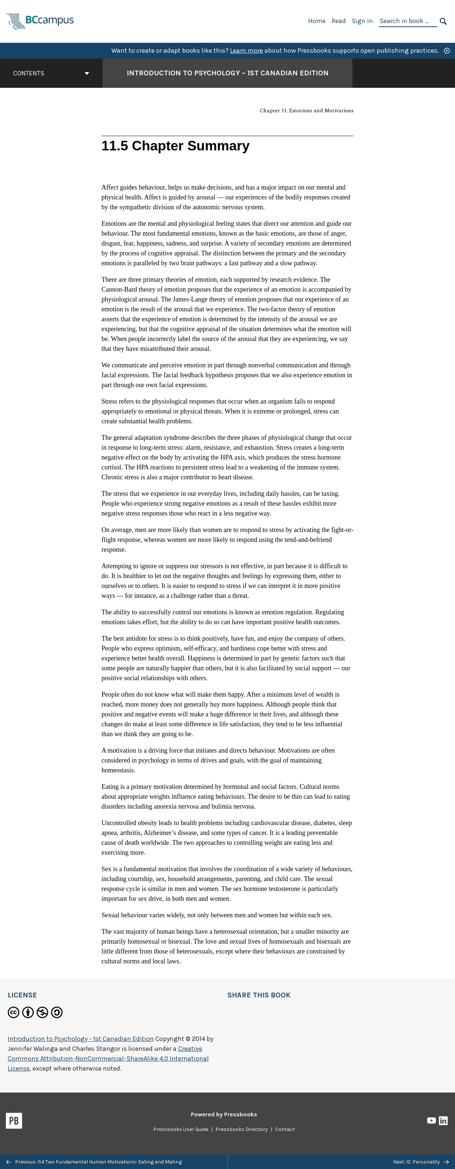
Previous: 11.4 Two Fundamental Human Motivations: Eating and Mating (94, 1162)
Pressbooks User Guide (180, 1129)
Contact (285, 1129)
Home (317, 21)
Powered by (224, 1114)
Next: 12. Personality (421, 1162)
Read (339, 21)
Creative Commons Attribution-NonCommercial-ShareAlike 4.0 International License (108, 1058)
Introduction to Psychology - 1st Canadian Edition (81, 1039)
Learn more (246, 50)
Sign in (362, 21)
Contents (51, 73)
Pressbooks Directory (241, 1129)
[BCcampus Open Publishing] (40, 20)
